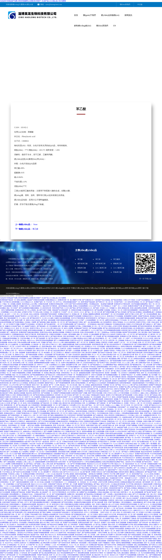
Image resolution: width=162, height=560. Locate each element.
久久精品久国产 (98, 350)
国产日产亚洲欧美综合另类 (146, 367)
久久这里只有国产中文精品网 (44, 516)
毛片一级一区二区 (103, 551)
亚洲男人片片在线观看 (84, 500)
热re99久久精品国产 (132, 498)
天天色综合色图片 (81, 547)
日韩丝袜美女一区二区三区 (69, 373)
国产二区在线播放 (12, 452)
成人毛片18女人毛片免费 (116, 532)
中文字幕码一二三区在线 (47, 367)
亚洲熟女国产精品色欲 (18, 492)
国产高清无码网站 (67, 502)
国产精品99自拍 (30, 516)
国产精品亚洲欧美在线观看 (49, 458)
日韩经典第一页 (70, 456)
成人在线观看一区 (36, 381)
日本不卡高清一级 (56, 522)
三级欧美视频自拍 (11, 439)
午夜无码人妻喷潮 (20, 423)
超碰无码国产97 (113, 470)
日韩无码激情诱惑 (73, 555)
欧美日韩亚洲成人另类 (78, 403)
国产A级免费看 (138, 514)
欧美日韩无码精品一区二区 (136, 302)
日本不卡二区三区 (55, 399)
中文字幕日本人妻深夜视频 (10, 302)
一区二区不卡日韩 (98, 405)
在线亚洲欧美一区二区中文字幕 (33, 526)
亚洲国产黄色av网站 (32, 492)
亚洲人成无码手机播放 (47, 429)
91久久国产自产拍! (126, 537)
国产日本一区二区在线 (81, 369)
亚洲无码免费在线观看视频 (19, 356)
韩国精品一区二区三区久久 (119, 520)
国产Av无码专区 (71, 530)
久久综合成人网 (108, 496)
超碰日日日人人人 (139, 510)
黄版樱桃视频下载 (122, 435)
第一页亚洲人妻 (27, 518)
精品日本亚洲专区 (146, 452)
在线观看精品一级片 (139, 346)
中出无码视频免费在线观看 (112, 330)
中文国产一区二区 (67, 312)
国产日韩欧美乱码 (132, 449)
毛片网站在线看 (100, 478)
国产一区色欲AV (59, 506)
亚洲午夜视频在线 (59, 486)
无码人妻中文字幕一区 (9, 435)
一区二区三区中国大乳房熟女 (16, 336)
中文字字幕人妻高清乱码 (134, 484)
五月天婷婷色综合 (38, 518)
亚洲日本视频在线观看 (131, 447)
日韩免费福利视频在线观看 (130, 413)
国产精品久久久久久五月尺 (106, 318)
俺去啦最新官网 (110, 435)
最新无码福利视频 (81, 474)
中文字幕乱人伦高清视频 (152, 512)
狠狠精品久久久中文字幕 (145, 488)
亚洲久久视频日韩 (101, 504)
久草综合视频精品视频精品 (93, 462)
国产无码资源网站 (47, 443)
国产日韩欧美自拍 (20, 460)
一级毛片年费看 (102, 532)
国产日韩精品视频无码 (141, 344)
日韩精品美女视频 (33, 522)
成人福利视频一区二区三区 (75, 476)
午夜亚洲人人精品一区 (15, 474)
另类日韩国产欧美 (57, 308)
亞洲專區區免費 (89, 421)
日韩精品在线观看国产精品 (56, 510)
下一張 (156, 58)
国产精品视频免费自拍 (37, 375)
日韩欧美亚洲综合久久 (112, 346)
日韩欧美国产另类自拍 (55, 484)
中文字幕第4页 (124, 551)
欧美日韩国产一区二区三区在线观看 (112, 314)
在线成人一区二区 (117, 310)
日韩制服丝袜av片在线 (76, 421)
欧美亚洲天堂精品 (126, 328)
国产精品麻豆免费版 (95, 328)
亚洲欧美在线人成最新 (48, 397)
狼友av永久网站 (97, 498)
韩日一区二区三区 (154, 304)
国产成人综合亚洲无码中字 (112, 344)
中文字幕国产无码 (23, 445)
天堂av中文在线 (123, 470)
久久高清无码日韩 (45, 308)
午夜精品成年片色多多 (98, 395)
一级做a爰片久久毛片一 (131, 478)
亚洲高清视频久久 (15, 504)
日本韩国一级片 (121, 498)
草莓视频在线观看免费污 (104, 480)
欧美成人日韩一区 (11, 350)
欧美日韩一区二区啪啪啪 (116, 340)
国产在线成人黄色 (155, 395)
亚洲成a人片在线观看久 (21, 443)
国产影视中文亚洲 (121, 460)
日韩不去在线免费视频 (106, 445)
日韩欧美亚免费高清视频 (21, 381)
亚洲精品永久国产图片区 (99, 557)
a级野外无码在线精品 (112, 320)
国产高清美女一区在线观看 (18, 522)
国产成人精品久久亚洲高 (119, 371)
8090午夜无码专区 (54, 447)
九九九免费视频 (135, 391)
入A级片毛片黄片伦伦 (106, 389)
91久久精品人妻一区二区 (54, 409)
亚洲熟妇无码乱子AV (64, 314)
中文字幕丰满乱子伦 (145, 449)
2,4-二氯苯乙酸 (118, 268)
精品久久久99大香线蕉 (151, 514)
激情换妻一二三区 (27, 547)
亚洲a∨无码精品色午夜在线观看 (85, 528)
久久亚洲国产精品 (77, 397)
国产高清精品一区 (42, 399)
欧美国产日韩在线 (100, 421)
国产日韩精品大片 (57, 377)
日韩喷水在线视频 (55, 334)
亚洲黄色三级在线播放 (143, 458)
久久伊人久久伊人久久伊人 (89, 449)
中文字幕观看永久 (62, 545)
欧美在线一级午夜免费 (143, 482)
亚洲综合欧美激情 (83, 522)
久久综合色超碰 (48, 506)
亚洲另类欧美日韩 (115, 458)
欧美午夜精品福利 (30, 399)
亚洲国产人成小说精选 (108, 522)
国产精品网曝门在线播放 (102, 310)
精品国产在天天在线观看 (16, 437)
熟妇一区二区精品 (84, 385)
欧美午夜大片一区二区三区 (79, 423)
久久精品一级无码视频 (68, 334)
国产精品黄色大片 (130, 557)
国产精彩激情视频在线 (45, 454)
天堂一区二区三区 (27, 427)
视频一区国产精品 (48, 407)
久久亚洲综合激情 (23, 537)
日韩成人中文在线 (80, 466)
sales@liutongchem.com (53, 4)
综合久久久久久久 (100, 316)
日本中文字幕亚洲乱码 (78, 318)
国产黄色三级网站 (99, 433)
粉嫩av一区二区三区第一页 (124, 405)
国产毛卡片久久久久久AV (71, 472)
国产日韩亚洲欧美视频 (110, 472)
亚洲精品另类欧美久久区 (24, 395)
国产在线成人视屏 (99, 429)
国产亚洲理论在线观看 (89, 532)
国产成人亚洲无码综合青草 (111, 328)
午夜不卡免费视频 (5, 375)
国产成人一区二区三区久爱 (93, 312)
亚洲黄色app (105, 332)
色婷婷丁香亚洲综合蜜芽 (73, 486)
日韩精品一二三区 (50, 545)
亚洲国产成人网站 (125, 387)
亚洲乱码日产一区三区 (7, 346)
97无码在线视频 (141, 476)
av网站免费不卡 (85, 330)
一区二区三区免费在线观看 (64, 324)
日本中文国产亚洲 (70, 304)
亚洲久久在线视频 (33, 429)
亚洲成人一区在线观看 (45, 354)
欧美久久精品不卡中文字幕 (107, 514)
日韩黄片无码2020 (96, 472)
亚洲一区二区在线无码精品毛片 (86, 362)
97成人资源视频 (58, 358)
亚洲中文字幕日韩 (30, 334)
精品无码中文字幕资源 (50, 306)
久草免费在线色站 (83, 549)
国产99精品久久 (148, 324)
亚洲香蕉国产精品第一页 (8, 300)
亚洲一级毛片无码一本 (40, 350)
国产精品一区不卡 (23, 502)
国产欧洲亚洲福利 (11, 500)
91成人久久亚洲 (5, 403)
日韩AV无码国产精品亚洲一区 (61, 551)
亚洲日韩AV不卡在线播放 (115, 316)
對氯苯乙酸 (117, 272)
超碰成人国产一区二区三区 (58, 460)
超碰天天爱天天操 (121, 530)
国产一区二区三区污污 (133, 389)
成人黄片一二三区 (10, 314)
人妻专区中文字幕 (45, 316)
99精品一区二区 (55, 362)
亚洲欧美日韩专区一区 (92, 439)
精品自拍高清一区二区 (132, 464)
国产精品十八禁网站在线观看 (131, 452)
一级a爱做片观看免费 (106, 304)
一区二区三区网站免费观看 (44, 437)
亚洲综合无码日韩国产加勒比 (147, 539)
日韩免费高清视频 (87, 490)
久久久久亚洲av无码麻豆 (152, 474)
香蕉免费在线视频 (83, 553)
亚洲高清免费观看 (51, 452)
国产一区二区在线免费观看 (148, 314)
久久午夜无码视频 (123, 393)
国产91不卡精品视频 (139, 494)
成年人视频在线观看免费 (66, 344)
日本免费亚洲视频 (132, 539)
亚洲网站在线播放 (5, 468)
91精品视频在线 (151, 358)
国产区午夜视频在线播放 (78, 464)
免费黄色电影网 (102, 516)
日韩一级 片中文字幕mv (71, 358)
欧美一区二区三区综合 (16, 447)
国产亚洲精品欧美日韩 (78, 514)
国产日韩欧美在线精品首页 (43, 539)
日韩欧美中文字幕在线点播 (29, 367)
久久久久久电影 (29, 539)
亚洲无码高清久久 (82, 377)
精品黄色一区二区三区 (58, 322)
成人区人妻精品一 (76, 508)
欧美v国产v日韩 (30, 441)
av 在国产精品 (6, 539)
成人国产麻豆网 (85, 472)
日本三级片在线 (115, 492)
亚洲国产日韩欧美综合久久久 (13, 431)
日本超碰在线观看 (19, 530)
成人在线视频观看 (137, 492)
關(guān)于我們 (89, 15)
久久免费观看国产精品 (110, 365)
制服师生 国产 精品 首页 (41, 439)
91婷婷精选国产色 (89, 480)
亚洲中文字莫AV (141, 322)
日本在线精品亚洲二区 (143, 429)
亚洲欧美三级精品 (94, 342)
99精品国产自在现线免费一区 (61, 310)
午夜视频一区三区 (109, 385)
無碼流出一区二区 (93, 466)
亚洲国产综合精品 (75, 346)
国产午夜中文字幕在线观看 (126, 379)
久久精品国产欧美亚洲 (72, 506)
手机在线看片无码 (36, 514)
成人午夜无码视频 (147, 439)
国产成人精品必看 (21, 405)
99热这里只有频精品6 (9, 532)
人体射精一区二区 (12, 520)
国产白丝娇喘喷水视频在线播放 (29, 308)
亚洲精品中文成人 (27, 494)
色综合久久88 (84, 545)
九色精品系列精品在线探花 (74, 510)
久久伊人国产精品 (70, 308)
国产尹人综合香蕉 (59, 478)
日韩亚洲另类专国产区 (116, 488)
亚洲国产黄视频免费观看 (41, 532)
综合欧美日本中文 (64, 458)
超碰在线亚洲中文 (12, 407)
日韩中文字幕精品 (106, 356)
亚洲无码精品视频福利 (16, 399)
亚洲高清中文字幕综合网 (122, 304)
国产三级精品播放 (9, 462)
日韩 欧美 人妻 (57, 539)
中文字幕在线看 (37, 433)
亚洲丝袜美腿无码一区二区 (34, 352)
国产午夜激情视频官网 (63, 383)
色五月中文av (9, 543)
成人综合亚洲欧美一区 (99, 338)
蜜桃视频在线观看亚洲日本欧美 (73, 480)
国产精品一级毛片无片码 (102, 484)
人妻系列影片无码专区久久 (54, 500)
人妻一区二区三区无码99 (144, 403)
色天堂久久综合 (75, 429)
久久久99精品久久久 (26, 302)
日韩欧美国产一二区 (142, 379)
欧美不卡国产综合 (66, 526)
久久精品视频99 (104, 458)
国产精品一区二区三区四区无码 (130, 549)
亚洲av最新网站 (21, 300)
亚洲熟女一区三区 (59, 530)
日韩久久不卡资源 (129, 300)
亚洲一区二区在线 (149, 543)
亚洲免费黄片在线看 (130, 316)
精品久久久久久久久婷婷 (39, 484)
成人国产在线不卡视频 (44, 310)
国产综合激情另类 (49, 324)
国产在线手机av (70, 411)
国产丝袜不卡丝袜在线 (105, 352)
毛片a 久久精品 (8, 423)
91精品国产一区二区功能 (25, 439)
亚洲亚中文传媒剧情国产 (120, 381)
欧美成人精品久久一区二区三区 (147, 486)
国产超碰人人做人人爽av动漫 (43, 464)
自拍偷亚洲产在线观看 (80, 348)
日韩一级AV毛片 (151, 494)
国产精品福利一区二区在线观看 (47, 326)
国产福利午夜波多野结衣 (27, 498)
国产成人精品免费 (105, 381)
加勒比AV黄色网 (19, 401)
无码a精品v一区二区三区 (114, 409)
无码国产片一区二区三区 (136, 435)
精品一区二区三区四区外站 (20, 375)
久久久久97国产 (79, 320)
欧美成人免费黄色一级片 (87, 504)
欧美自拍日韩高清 (15, 518)
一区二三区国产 (113, 338)
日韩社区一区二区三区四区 (89, 407)
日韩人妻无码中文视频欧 (89, 352)
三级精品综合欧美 (41, 417)
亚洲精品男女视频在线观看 (82, 502)
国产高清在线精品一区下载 (96, 348)
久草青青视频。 (94, 512)
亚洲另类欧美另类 (97, 344)
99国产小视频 (4, 399)
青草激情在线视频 (39, 500)
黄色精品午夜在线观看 (130, 326)
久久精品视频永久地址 (36, 356)
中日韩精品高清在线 (119, 324)
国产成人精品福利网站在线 (47, 553)
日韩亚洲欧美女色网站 (71, 504)
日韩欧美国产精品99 (113, 541)
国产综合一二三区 (17, 539)
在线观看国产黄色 (134, 373)
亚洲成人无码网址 (60, 516)
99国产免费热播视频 (50, 449)
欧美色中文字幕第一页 (131, 401)
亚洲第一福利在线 (67, 427)
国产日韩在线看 (50, 369)
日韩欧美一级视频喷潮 (48, 419)
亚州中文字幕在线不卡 (68, 435)
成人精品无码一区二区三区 (100, 555)
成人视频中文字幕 (75, 300)
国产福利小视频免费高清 (55, 415)
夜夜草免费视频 (87, 431)
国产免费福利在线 (42, 549)
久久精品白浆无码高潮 (118, 484)
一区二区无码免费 (129, 409)
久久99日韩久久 (135, 393)
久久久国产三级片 (144, 447)
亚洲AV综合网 (109, 431)
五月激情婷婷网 (62, 356)
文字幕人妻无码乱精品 (29, 411)
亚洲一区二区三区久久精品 (57, 555)
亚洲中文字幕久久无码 (132, 314)
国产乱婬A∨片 (73, 417)
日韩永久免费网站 (113, 526)
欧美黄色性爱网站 (82, 304)
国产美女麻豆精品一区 (60, 354)
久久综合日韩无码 (121, 431)
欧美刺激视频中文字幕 (126, 524)
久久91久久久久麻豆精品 (107, 460)
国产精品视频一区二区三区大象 (60, 423)
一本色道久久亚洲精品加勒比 (86, 541)
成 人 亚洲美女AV (86, 346)
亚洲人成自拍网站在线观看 (139, 308)
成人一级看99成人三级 (150, 377)
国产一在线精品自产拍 (64, 419)
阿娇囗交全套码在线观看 (83, 344)
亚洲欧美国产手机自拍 (117, 486)
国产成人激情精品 (8, 389)
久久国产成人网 (41, 498)
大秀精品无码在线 (67, 441)
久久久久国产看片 (32, 468)
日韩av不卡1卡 (106, 397)
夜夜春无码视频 (76, 310)
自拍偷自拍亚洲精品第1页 (53, 427)
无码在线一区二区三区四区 (88, 482)
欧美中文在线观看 (128, 360)
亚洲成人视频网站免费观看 (91, 314)
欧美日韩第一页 (63, 462)
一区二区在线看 (147, 365)
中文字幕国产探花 (101, 401)
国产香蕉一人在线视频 (73, 350)
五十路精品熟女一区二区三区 (16, 545)
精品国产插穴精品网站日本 (22, 466)
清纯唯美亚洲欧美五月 (96, 549)
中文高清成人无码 (26, 369)
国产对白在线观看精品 (92, 476)
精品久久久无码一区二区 (52, 526)
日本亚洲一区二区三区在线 (63, 395)
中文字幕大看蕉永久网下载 (85, 409)
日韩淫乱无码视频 (116, 332)
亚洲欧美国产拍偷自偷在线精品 (29, 332)
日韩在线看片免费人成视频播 (67, 452)
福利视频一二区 (14, 528)
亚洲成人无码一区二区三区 (124, 350)
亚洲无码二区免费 (107, 342)
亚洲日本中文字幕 (146, 520)
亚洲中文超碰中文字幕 (44, 387)
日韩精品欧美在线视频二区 (10, 338)
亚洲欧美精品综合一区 (24, 496)
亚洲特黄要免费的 (102, 367)
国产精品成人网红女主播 (123, 439)
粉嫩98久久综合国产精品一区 (14, 326)
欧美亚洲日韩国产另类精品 (37, 524)
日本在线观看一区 (147, 437)
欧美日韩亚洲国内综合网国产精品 (113, 462)
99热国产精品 (50, 330)
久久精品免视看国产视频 (17, 486)
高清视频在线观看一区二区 (26, 476)
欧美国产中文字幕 (108, 464)
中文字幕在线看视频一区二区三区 (58, 498)
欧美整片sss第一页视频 (38, 342)
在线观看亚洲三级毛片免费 (12, 547)
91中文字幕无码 (121, 449)
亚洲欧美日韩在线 (26, 528)
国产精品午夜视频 (143, 330)
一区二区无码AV (122, 373)
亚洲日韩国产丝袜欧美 (9, 502)
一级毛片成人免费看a (33, 425)
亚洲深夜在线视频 (44, 468)
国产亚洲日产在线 (103, 362)
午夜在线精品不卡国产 (74, 532)
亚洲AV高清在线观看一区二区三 (90, 332)
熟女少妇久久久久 (50, 534)
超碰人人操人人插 (11, 537)
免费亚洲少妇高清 (123, 365)
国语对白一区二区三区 (139, 336)
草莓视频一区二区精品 (50, 508)
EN (114, 26)
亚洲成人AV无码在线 (20, 553)
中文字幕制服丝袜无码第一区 (75, 439)
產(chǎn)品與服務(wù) (110, 15)
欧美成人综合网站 (142, 532)
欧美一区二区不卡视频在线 (125, 411)
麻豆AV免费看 (68, 328)
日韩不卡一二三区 (42, 365)
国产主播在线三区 (88, 300)
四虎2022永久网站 (15, 549)
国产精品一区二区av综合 (133, 437)
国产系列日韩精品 (138, 417)
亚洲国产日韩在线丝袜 (145, 425)
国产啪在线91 (94, 468)
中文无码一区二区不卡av (54, 302)
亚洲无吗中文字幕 (63, 518)
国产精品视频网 (20, 557)
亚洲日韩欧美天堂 (42, 334)
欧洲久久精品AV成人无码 (77, 413)
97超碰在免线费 (147, 484)
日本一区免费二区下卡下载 (75, 516)
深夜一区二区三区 (102, 340)
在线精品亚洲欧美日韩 (62, 490)
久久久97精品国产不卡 (105, 443)
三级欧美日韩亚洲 (93, 452)
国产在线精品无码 (145, 547)
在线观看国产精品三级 (60, 454)
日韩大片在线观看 (96, 375)
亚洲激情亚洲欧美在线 (58, 468)
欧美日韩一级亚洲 (86, 429)
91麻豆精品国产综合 (20, 429)
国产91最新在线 (98, 415)
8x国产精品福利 (44, 470)
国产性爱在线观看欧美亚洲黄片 (40, 502)
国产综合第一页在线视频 (124, 508)
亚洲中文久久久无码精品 (20, 383)
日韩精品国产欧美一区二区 (42, 494)
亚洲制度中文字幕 (125, 336)
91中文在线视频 (62, 557)
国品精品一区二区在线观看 (92, 397)
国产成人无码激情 (101, 524)
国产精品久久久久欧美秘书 (97, 383)
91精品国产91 (16, 427)
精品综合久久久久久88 (94, 464)
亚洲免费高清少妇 (130, 486)
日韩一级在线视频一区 (45, 530)
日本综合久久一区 (55, 470)
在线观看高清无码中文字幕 (114, 429)
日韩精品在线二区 (126, 541)
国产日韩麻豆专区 (75, 498)
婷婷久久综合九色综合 (33, 320)
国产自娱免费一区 (42, 338)
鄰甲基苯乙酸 (83, 263)
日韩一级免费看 (20, 352)
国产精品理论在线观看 (94, 454)
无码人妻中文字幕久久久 (50, 344)
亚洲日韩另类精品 (81, 411)
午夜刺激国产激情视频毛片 (90, 381)
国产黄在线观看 (127, 395)
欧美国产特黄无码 (13, 369)
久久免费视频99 (91, 403)
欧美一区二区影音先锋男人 (33, 306)
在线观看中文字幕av (75, 326)
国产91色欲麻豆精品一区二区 (69, 447)
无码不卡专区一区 (106, 512)
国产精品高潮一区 (12, 555)
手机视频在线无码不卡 (83, 375)
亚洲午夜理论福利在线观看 (114, 433)
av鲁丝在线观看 (28, 371)
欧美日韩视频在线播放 (117, 437)
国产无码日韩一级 (145, 522)
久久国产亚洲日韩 (59, 443)
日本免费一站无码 (115, 441)
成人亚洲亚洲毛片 (139, 328)
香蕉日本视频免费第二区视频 (21, 373)
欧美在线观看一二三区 (16, 516)
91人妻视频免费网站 (33, 543)
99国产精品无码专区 (97, 373)
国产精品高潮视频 (155, 344)
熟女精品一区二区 (109, 498)
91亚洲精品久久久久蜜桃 (68, 338)
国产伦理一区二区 (44, 541)
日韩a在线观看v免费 (23, 342)
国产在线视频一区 (47, 393)
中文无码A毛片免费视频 (91, 460)
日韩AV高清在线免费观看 (141, 508)
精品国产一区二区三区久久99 (13, 348)
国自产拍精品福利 (154, 332)
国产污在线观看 (12, 506)
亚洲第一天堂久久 (130, 403)
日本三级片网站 (143, 332)
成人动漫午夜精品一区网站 (81, 526)
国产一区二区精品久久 (140, 468)
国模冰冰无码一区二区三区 (152, 399)
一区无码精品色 (92, 324)
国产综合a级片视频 (83, 530)
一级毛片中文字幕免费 (24, 350)
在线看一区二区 (136, 423)
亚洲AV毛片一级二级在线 (40, 385)
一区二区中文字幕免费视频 (107, 407)
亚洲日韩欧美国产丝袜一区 (8, 514)
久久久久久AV (136, 439)
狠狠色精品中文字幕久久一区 (144, 456)
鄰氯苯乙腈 (117, 263)
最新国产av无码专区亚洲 (72, 352)
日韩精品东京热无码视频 (10, 365)
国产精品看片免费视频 (113, 348)
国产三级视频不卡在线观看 (148, 445)
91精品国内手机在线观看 (135, 377)
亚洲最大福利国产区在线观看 (72, 316)
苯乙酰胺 (116, 259)
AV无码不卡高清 (20, 346)
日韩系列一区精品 (8, 480)
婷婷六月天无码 (82, 452)
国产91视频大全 (64, 405)
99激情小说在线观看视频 (62, 318)
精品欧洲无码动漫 (33, 512)
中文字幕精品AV (106, 306)
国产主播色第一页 (102, 403)
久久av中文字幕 (14, 385)
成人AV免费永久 (155, 381)
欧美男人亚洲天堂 (20, 543)
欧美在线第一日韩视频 (135, 421)
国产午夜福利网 (75, 371)
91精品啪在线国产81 (144, 310)
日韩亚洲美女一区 (5, 482)
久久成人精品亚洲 (56, 474)
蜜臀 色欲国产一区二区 (123, 474)
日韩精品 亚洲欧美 (155, 466)
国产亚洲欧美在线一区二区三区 (147, 441)
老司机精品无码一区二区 (90, 458)
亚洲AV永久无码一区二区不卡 (132, 419)
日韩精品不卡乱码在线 (72, 332)
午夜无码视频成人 (126, 502)
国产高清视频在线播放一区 (111, 375)
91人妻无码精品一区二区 (49, 445)
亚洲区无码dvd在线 (46, 332)
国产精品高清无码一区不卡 (80, 512)
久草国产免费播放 (131, 425)
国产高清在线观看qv (19, 377)
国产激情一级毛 (94, 377)
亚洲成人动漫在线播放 (100, 506)
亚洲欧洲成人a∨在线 (69, 409)
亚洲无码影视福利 (125, 383)
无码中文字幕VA (91, 413)
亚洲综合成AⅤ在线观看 (36, 383)
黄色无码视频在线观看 (88, 371)
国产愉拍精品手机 (135, 365)
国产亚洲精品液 (92, 441)
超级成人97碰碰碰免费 (107, 439)
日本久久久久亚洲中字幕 (58, 532)
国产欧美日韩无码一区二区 (139, 466)
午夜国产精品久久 (24, 449)
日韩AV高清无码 (109, 415)
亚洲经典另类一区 (9, 405)
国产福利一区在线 (99, 308)
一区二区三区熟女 (92, 514)
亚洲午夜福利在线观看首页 (64, 320)
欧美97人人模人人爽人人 (107, 449)
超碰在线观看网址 (70, 342)
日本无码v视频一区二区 (27, 338)
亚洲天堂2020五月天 (76, 340)
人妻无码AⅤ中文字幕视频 (133, 462)
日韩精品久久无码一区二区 (64, 369)
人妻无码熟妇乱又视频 (65, 306)
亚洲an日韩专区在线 (38, 490)
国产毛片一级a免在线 (151, 417)
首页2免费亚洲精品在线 (34, 508)
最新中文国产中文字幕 (135, 480)
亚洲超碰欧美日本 (88, 310)
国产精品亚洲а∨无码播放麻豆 (93, 494)
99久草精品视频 (57, 316)
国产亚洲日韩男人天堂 (19, 512)
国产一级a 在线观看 (39, 409)
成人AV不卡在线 (113, 504)
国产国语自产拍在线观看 (141, 537)
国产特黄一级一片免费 (70, 484)
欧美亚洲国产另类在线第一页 (121, 466)
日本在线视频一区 (143, 356)
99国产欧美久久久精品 (134, 431)
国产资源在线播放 (116, 360)
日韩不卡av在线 (57, 387)
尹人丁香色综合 (124, 399)
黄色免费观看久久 (15, 494)
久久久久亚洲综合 (119, 443)
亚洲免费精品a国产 (60, 476)
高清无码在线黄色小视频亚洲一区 (60, 389)
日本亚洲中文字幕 (92, 389)
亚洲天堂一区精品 (66, 348)
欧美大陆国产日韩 (73, 557)
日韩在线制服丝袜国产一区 (71, 302)
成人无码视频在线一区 (33, 346)
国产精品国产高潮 (150, 472)
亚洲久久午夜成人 (115, 413)
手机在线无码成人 (70, 549)
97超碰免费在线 (5, 320)
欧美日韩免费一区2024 (115, 506)
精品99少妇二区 (58, 328)
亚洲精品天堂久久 (88, 316)
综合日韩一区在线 (35, 443)
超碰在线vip (27, 431)
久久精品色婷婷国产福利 (147, 427)
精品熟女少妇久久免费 (84, 338)
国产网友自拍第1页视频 (87, 358)
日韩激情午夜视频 (8, 460)
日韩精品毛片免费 (133, 445)
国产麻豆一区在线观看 (135, 460)
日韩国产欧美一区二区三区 (10, 340)
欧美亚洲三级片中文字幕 (129, 330)
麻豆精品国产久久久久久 (40, 389)
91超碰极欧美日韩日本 (150, 415)
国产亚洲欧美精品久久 (116, 403)
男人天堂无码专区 (70, 415)
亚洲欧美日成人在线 (39, 496)
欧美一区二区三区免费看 (29, 541)
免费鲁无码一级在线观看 (75, 494)
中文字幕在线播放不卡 (73, 367)
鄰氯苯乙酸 (82, 268)
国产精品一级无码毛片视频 (108, 476)
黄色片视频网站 (78, 391)
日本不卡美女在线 (69, 377)
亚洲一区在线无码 (74, 354)
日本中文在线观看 (92, 427)
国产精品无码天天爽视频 (55, 524)
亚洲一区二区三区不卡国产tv (147, 342)
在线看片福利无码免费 (41, 371)
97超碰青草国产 (60, 367)
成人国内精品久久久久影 (137, 470)
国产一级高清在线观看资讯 (20, 482)
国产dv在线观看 (33, 553)
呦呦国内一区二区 (21, 458)
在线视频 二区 (73, 559)
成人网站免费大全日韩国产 (49, 543)
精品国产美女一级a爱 (37, 534)
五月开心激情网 (120, 369)
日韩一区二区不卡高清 (40, 415)
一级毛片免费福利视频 (7, 310)
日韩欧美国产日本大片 (106, 468)
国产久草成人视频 (149, 502)
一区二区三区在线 (67, 399)
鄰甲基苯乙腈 (100, 263)
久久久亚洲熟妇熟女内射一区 (130, 348)
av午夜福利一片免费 (25, 358)
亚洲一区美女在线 (58, 425)
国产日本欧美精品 (31, 336)
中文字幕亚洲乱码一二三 (59, 482)
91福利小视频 (147, 421)
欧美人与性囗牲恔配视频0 (31, 403)
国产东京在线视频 (12, 551)
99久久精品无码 (100, 435)
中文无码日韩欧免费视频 (88, 470)
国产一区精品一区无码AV (44, 360)
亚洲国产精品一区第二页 (113, 518)
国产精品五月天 (50, 375)
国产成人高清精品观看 (40, 510)
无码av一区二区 (63, 445)
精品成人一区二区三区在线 (69, 385)
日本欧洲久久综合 (119, 539)
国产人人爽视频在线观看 (61, 340)
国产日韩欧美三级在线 (119, 377)
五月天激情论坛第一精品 (56, 456)
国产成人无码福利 (121, 312)
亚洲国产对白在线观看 (70, 522)
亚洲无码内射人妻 (5, 383)
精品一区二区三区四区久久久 (93, 510)
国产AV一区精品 (25, 433)
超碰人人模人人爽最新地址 (149, 393)
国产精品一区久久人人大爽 (55, 342)
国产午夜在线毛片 (80, 324)
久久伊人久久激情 (47, 318)
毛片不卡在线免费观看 (148, 528)
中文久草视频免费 (8, 409)
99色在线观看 (12, 496)
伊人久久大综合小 (128, 454)
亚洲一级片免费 (120, 425)
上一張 (6, 58)
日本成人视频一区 (147, 534)
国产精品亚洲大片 (154, 350)
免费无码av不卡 (76, 381)
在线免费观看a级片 (149, 312)
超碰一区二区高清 (82, 334)
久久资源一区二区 (64, 508)
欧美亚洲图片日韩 (31, 486)
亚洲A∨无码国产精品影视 (120, 397)
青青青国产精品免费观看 (84, 415)
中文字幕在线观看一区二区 (8, 456)
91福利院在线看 (127, 417)
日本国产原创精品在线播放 (77, 454)
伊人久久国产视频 (15, 454)
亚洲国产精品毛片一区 (128, 375)
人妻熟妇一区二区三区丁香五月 (75, 425)
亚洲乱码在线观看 (23, 456)
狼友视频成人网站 (114, 358)
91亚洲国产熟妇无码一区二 (23, 389)
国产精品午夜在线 (56, 336)
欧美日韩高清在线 (80, 427)
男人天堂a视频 (41, 411)
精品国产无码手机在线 (89, 486)
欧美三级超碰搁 (121, 522)
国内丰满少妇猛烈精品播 (14, 387)
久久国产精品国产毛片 (35, 506)
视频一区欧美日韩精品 (93, 379)
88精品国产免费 (122, 427)
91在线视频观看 (30, 401)
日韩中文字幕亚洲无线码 (25, 500)
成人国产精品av (29, 464)
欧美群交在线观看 (32, 470)
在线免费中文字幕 (71, 365)
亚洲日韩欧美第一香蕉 (49, 346)
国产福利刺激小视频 (43, 322)
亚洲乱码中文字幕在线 (88, 367)
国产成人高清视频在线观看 (110, 336)
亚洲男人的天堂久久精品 (81, 488)
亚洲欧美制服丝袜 (17, 464)
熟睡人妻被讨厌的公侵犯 (66, 379)
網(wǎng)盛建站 (109, 288)
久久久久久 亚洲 (133, 427)
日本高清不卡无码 (115, 362)
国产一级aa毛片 (95, 522)
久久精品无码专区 (52, 547)
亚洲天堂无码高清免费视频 (44, 340)
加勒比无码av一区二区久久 (113, 547)
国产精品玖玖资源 (9, 470)
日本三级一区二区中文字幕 (54, 466)
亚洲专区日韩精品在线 (11, 358)
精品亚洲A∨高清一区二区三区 (129, 526)
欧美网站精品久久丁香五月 (41, 559)
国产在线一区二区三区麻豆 (71, 387)
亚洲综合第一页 (97, 496)
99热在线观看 (93, 369)
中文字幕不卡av (21, 470)
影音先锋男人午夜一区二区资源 (23, 362)
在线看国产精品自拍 (23, 534)
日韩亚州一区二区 (145, 478)
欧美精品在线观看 (34, 391)
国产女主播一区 (54, 371)
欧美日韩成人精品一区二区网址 (135, 443)
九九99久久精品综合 (36, 488)
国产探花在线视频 (35, 537)
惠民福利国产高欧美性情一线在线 (81, 433)
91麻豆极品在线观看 (147, 348)
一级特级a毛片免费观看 (94, 474)
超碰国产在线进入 (30, 326)
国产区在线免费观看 (99, 387)
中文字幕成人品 (7, 472)
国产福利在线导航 (141, 334)
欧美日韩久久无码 (57, 504)
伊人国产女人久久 (143, 504)
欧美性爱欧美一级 (131, 356)
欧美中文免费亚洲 (80, 441)
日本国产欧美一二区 (120, 302)
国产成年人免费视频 (6, 330)
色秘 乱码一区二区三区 (57, 439)
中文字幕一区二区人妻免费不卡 (112, 454)
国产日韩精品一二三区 (120, 480)
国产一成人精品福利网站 (91, 322)
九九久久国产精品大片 (150, 419)
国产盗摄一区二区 (16, 403)
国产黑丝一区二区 (127, 358)
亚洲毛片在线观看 (133, 371)
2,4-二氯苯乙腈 (100, 268)
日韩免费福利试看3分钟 (152, 496)
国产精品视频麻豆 (11, 490)
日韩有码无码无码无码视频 (128, 504)
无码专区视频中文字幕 (150, 352)
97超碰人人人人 (110, 405)
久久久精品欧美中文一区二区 (45, 401)
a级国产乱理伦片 (76, 458)
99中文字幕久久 (114, 367)
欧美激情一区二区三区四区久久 (54, 352)
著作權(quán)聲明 (122, 288)
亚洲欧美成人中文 (59, 431)
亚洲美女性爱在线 (139, 358)
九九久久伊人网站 (34, 478)
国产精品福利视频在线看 (130, 547)
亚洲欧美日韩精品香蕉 (56, 304)
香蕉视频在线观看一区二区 (49, 405)
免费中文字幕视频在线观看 (70, 470)
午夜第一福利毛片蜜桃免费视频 (120, 543)
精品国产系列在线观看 (129, 332)
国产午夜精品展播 (99, 490)
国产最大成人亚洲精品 (134, 312)
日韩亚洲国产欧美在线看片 (48, 314)
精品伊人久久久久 (48, 381)
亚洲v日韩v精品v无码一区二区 (112, 354)
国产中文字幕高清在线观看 (46, 421)
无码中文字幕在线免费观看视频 (82, 537)
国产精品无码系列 (98, 417)
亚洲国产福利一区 (39, 302)
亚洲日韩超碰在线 (46, 425)
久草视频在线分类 (127, 344)
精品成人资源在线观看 (45, 486)
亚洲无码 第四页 (123, 472)
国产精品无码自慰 (145, 401)
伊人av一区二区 (97, 354)
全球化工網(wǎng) (91, 288)
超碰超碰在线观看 (84, 373)
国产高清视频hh (85, 557)
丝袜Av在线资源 (34, 314)
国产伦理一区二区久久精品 (81, 395)
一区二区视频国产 (140, 360)
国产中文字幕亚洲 (25, 385)
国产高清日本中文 (112, 387)
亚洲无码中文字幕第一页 (98, 553)
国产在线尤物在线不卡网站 (74, 322)
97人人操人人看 (24, 318)
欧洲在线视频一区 (76, 401)
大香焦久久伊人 (152, 320)
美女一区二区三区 (105, 377)
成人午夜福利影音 (34, 405)
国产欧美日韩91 (147, 462)
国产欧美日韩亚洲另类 (145, 326)
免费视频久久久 (63, 449)
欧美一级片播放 (63, 326)
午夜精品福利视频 (137, 543)
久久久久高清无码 (129, 322)
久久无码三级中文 (33, 316)
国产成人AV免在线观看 (133, 369)
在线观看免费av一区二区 (116, 516)
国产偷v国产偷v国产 (150, 492)
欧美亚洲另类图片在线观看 (65, 534)
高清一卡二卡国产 (124, 338)
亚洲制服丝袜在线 (18, 334)
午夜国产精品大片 (14, 367)
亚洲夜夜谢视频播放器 (16, 441)
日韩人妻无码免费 (39, 547)
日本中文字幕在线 (65, 514)
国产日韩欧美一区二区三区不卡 (25, 417)
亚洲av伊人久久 (130, 340)
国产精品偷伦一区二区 (79, 551)
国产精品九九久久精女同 (107, 334)
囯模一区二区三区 (118, 356)
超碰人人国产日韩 (36, 407)
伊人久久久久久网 (46, 328)
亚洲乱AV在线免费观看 (80, 306)
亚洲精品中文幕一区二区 (132, 528)
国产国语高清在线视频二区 (143, 433)
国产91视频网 (48, 431)
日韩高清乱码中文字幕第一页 (65, 375)
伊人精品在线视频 (151, 435)
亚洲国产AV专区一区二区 (64, 391)
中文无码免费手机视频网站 (44, 476)
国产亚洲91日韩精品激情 (72, 437)
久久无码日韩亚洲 (136, 338)
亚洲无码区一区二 (143, 555)
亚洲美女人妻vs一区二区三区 (125, 334)
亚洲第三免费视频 (142, 375)
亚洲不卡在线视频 (91, 516)
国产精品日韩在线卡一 (104, 391)
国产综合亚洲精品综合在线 (145, 518)
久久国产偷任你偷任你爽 (22, 484)
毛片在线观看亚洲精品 (148, 553)
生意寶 (100, 288)
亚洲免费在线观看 (97, 399)
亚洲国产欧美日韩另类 (142, 454)
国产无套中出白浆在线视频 (21, 472)
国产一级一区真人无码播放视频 (41, 551)
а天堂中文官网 (117, 326)
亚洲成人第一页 (77, 314)
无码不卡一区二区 (55, 441)
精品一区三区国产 (12, 308)
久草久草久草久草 (22, 478)
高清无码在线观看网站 (15, 526)
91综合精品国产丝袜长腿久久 (61, 512)
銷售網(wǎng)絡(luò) (82, 26)
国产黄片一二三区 (109, 508)
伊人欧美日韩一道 (58, 360)
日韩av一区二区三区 (119, 352)
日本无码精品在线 (102, 413)
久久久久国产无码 (94, 306)
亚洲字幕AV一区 (125, 492)
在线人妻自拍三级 (64, 403)
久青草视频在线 (81, 360)
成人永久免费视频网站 (47, 520)
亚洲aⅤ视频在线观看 (140, 350)
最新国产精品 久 (50, 383)
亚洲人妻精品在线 (123, 308)
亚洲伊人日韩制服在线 (48, 391)
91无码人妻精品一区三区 (141, 395)
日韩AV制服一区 (24, 407)
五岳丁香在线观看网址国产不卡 (67, 553)
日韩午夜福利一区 (152, 360)
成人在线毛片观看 (86, 506)
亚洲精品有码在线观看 (29, 504)
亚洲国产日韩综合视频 (62, 429)
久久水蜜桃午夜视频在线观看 (125, 318)
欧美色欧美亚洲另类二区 (96, 547)
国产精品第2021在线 (38, 466)
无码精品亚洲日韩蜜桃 (75, 460)
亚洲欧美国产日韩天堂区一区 (95, 518)
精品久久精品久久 (65, 496)
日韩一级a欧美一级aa (24, 490)
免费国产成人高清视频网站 (88, 492)
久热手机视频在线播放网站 (139, 304)
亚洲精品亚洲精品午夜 (127, 482)
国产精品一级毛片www (27, 340)
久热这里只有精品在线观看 (147, 490)
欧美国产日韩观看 (71, 478)
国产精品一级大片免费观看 (89, 445)
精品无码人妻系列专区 (33, 393)
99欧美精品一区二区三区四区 (98, 488)
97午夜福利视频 (156, 401)
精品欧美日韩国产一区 (63, 397)
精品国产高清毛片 (21, 316)
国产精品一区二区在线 (68, 541)
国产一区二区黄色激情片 (106, 369)
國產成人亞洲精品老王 (137, 472)
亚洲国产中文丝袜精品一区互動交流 (31, 324)
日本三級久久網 (151, 510)
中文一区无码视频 (99, 346)
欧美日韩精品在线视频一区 (36, 330)
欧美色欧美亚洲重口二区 (113, 417)
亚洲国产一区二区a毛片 (37, 452)
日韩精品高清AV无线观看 (125, 545)
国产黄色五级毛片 (148, 306)
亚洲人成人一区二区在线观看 (62, 537)
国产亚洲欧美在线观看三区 (27, 365)
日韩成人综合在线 (86, 437)
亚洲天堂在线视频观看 (130, 310)
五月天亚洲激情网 (110, 411)
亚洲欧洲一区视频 (18, 306)
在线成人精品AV (30, 447)
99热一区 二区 (64, 371)
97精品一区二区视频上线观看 (11, 304)
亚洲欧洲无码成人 (130, 532)
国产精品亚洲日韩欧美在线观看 (150, 371)
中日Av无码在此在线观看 (8, 534)
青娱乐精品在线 (134, 520)
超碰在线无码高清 (96, 385)
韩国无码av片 (156, 522)
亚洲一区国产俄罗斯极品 (112, 502)
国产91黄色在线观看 (134, 534)
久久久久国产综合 (97, 330)
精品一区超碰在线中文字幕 (114, 478)
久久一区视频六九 (111, 308)
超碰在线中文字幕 (128, 354)
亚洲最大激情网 (145, 381)
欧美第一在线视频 (110, 373)
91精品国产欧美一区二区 (14, 371)
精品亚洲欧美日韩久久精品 (123, 494)
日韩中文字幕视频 (119, 389)
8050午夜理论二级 (72, 492)
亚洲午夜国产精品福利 (88, 302)
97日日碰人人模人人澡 (135, 415)
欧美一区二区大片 (140, 354)
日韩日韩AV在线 (57, 472)
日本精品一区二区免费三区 (51, 312)
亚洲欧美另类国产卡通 (135, 306)
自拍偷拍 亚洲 (11, 478)
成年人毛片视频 (69, 466)
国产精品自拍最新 (91, 443)
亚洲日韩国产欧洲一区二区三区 (29, 520)
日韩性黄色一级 (102, 470)
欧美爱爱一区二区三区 (103, 371)
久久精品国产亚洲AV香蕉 (86, 478)
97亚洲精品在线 (94, 304)
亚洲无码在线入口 (95, 419)
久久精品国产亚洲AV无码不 (120, 391)
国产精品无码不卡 (35, 318)
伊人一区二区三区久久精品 (103, 326)
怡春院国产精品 (112, 553)
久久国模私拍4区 (129, 433)
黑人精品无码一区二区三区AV (81, 496)
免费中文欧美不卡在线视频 (126, 476)
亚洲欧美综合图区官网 (147, 498)
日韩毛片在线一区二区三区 (85, 435)
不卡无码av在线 (37, 312)
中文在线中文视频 (15, 411)
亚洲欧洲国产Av (37, 358)
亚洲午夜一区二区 (18, 397)
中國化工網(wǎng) (77, 288)
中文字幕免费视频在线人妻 (152, 397)
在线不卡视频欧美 (104, 543)
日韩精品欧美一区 (73, 482)
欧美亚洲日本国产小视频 (79, 393)
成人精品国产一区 (45, 492)
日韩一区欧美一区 (83, 365)
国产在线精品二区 (50, 518)
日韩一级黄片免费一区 (18, 320)
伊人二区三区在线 (22, 314)
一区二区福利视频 (8, 484)
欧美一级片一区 (9, 557)
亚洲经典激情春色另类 (100, 537)
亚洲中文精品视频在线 (68, 362)
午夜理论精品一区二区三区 (18, 508)
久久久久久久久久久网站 (115, 557)
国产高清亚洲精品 (18, 322)
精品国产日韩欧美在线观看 (35, 300)
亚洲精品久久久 (104, 360)
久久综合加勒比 (146, 369)
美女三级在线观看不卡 (11, 318)
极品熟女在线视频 (58, 332)
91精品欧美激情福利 (138, 383)
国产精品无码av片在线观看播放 (63, 528)
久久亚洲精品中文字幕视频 (52, 488)
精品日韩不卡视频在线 (104, 324)
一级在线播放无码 (29, 348)
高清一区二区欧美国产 (71, 524)
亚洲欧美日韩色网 (85, 555)
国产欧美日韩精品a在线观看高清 (43, 395)
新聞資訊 (128, 15)
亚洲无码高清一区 (74, 449)
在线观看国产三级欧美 (129, 518)
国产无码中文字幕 (110, 545)
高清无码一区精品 (31, 557)
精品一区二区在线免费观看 (151, 480)
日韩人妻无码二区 (64, 433)
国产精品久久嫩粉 (149, 460)
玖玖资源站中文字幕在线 (88, 539)
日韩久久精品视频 (41, 480)
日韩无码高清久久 (114, 537)
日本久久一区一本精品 (112, 549)
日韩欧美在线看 (43, 304)
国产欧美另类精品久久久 (84, 308)
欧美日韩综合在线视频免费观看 (65, 520)
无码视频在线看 (56, 502)
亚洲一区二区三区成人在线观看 (40, 482)
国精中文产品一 (20, 354)
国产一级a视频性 (151, 443)
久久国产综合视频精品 (143, 300)
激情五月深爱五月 (5, 397)
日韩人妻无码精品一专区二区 (72, 336)
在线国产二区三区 (119, 342)
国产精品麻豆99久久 (102, 528)
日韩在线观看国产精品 (144, 516)
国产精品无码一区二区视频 (49, 403)
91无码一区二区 (70, 360)
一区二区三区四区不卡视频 (10, 324)
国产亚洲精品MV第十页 (50, 433)
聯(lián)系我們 (125, 4)
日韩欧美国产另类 (144, 362)
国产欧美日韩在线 (74, 445)
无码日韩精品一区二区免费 (17, 425)
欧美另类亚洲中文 (91, 318)
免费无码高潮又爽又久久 (29, 454)
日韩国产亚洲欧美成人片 (24, 413)
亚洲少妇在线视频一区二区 (107, 427)
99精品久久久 (27, 415)
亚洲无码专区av (87, 498)
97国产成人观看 (35, 445)
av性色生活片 (141, 320)
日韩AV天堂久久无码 (110, 393)
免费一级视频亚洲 (113, 456)
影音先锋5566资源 (121, 534)
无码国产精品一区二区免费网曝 (140, 407)
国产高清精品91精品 (104, 447)
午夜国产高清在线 (129, 429)
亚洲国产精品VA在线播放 (71, 539)
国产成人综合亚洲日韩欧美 (56, 350)
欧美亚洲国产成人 (137, 474)
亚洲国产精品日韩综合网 (134, 352)
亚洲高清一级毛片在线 (115, 500)
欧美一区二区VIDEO (22, 328)
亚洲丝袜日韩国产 (100, 409)
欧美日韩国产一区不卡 (129, 441)
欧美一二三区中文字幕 (73, 407)
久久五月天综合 (56, 541)
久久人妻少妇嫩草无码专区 (19, 391)
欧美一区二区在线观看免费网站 (43, 528)
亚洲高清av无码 (47, 537)
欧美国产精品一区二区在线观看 (25, 480)
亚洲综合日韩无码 (114, 482)
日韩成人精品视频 (103, 492)
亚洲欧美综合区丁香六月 (73, 431)
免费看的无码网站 (101, 456)
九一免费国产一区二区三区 (129, 490)
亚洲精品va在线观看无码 (50, 514)
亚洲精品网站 (48, 358)
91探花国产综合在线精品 (102, 300)
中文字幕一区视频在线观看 (149, 464)
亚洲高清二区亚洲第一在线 (23, 409)
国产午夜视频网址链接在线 (82, 399)
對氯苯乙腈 (99, 272)
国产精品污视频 (84, 468)
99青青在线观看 (101, 541)
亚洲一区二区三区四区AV (8, 524)
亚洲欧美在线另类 (62, 421)
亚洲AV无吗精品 (118, 322)
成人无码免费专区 (106, 322)
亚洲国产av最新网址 (37, 449)
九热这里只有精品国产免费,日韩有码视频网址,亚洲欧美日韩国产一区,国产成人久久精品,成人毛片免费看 (33, 1)
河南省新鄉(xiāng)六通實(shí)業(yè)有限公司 (22, 288)
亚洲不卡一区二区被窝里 (32, 397)
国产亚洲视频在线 (50, 356)
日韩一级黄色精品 (92, 360)
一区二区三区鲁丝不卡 (24, 379)
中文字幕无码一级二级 (140, 541)
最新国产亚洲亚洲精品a (85, 484)
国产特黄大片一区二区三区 (104, 302)
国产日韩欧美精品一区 (15, 415)
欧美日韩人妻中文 (44, 336)
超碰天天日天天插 (41, 348)
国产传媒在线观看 (31, 354)
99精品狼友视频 (31, 423)
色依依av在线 (12, 342)
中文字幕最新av (93, 423)
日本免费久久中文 (75, 405)
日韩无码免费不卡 (5, 334)
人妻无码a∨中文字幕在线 (25, 532)
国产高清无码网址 (72, 468)
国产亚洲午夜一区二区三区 (55, 411)
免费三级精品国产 (52, 379)
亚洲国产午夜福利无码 (148, 549)
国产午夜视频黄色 (105, 466)
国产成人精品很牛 (88, 401)
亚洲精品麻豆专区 (26, 510)
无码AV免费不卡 (154, 524)
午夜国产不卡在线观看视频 (41, 413)
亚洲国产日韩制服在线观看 (62, 393)
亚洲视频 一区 (59, 330)
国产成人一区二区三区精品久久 (25, 360)
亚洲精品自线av (67, 488)
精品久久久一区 (119, 464)
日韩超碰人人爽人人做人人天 (25, 462)
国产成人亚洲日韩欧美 (140, 385)
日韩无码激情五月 (104, 520)
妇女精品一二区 (14, 433)
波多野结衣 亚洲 (133, 381)
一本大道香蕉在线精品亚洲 (88, 447)
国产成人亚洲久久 (54, 338)
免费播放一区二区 (9, 458)
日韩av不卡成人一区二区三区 (150, 389)
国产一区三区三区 (82, 342)
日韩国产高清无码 (62, 346)
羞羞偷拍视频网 (40, 462)
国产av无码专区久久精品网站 (123, 468)
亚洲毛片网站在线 (126, 346)
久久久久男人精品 (15, 312)
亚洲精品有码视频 (29, 474)
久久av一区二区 (74, 545)
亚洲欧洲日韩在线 (142, 500)
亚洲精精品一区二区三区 (109, 379)
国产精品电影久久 (96, 365)
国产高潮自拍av (147, 431)
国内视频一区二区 (86, 350)
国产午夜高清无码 (124, 423)
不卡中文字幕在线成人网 (149, 391)
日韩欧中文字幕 (92, 551)
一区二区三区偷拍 (131, 342)
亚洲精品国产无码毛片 (81, 328)
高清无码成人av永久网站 (29, 304)
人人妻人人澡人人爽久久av (80, 419)
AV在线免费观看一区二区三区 (94, 320)
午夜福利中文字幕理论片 (17, 421)
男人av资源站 (31, 310)
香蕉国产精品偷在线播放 (77, 518)
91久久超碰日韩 (13, 344)
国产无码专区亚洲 (117, 447)
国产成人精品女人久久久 (125, 510)
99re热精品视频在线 (129, 500)
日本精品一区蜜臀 (30, 322)
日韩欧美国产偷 (32, 460)
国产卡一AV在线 (54, 385)
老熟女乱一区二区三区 (62, 401)
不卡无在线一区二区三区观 (128, 320)
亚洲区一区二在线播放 (22, 488)
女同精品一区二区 (5, 373)
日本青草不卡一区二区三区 (8, 476)
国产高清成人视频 (153, 551)
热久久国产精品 (87, 405)
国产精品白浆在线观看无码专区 (141, 387)
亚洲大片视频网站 (130, 516)
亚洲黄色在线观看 (89, 340)
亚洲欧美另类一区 (63, 300)
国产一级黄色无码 (12, 332)
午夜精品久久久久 (9, 328)
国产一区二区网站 (23, 514)
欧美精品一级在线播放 (136, 397)
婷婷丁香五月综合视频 (95, 393)
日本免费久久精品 (129, 506)
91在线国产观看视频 (154, 318)
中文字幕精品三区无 (151, 383)
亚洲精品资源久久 (9, 413)
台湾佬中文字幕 (27, 312)
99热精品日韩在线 (41, 447)
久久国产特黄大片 (43, 460)
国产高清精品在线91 (136, 399)
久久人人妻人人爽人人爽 (130, 362)
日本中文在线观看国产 (55, 480)
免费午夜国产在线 (92, 425)
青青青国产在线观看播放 (99, 500)
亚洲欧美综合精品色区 (143, 340)
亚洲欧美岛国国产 (132, 522)
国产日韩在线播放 (15, 541)
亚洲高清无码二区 (21, 310)
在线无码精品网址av (85, 417)
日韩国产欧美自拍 (143, 316)
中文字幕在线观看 (156, 454)
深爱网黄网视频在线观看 (42, 362)
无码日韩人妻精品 (142, 557)
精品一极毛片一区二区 (108, 530)
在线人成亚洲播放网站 (141, 545)
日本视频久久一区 (94, 356)
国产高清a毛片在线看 (20, 330)
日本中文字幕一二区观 (141, 405)
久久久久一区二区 (38, 369)
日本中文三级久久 (46, 478)
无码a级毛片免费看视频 (62, 381)
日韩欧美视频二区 (88, 326)
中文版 (139, 4)
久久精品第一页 (36, 344)
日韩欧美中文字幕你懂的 (96, 411)
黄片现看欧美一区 (43, 423)
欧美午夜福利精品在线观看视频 (78, 356)
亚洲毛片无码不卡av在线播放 (9, 498)
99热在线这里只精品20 (127, 456)
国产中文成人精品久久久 (121, 496)
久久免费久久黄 (36, 419)
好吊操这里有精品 (84, 559)
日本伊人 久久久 (79, 312)
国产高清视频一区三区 (78, 389)
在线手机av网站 (39, 427)
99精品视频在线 (138, 502)
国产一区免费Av (108, 494)
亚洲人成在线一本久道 (137, 496)
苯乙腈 (97, 259)
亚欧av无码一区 (113, 524)
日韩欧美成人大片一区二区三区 (117, 421)
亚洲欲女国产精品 (141, 318)
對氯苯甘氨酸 (83, 272)
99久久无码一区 (118, 512)
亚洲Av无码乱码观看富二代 (79, 383)
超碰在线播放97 (40, 435)
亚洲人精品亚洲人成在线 (11, 510)
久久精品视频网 (94, 334)
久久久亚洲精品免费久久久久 (23, 559)
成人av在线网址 (24, 452)
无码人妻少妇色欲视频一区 (143, 411)
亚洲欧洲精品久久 (51, 300)
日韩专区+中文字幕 (11, 449)
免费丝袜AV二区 (135, 553)
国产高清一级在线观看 (48, 320)
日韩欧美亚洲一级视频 (111, 399)
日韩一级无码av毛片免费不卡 (105, 534)
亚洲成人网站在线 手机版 (52, 373)
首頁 (76, 15)
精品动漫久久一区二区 (44, 504)
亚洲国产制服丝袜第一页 (87, 524)
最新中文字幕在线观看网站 (138, 551)
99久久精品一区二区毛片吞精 (85, 456)
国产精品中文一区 (53, 348)
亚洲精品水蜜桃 (76, 490)
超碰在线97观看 (86, 354)
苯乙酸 (80, 259)
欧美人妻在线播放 (123, 553)
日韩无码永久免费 (153, 354)
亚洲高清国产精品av (29, 387)
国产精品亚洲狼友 (117, 300)
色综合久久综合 (58, 437)
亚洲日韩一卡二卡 (33, 377)
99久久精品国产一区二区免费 (91, 336)
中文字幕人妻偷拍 (90, 391)
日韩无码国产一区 (123, 407)
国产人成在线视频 (5, 306)
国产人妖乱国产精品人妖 (106, 425)
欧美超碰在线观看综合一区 (38, 456)
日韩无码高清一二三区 (42, 474)
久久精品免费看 (81, 520)
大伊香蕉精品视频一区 (29, 549)
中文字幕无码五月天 (128, 458)
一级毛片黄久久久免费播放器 (75, 443)
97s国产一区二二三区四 (119, 306)
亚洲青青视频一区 (37, 373)
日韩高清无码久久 (37, 431)
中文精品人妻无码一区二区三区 (112, 419)
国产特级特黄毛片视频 (113, 490)
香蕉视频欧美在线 (113, 383)
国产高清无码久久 (70, 500)
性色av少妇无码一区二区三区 (149, 526)
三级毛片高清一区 (45, 377)
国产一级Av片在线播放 (22, 419)
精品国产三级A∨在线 (19, 468)
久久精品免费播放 (24, 344)
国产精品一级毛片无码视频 (128, 367)
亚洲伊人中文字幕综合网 (134, 324)
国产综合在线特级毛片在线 (136, 530)
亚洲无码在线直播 (154, 308)
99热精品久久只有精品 (153, 328)
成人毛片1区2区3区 (102, 358)
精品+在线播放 (50, 490)
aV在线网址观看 (7, 377)
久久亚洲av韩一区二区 (72, 330)
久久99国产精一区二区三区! (35, 545)
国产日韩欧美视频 (108, 312)
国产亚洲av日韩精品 (130, 488)
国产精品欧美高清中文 (76, 462)
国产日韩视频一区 (141, 409)
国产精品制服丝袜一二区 (62, 464)
